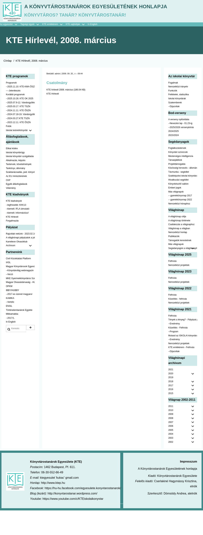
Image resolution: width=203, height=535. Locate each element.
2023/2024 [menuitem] (173, 160)
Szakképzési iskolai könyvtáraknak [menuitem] (182, 200)
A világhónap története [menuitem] (179, 245)
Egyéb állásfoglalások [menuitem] (16, 209)
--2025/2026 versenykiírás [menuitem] (181, 152)
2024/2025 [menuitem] (173, 156)
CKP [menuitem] (8, 205)
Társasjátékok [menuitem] (175, 184)
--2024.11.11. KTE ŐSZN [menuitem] (18, 135)
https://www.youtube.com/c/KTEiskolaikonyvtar (72, 523)
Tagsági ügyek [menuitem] (31, 49)
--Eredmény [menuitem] (174, 348)
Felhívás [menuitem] (172, 286)
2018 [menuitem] (170, 406)
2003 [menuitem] (170, 462)
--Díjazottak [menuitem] (173, 131)
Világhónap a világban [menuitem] (179, 253)
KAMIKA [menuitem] (10, 323)
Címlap (7, 85)
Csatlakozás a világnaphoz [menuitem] (181, 249)
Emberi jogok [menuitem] (174, 212)
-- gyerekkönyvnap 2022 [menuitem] (180, 224)
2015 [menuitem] (170, 418)
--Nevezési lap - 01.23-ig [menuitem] (180, 148)
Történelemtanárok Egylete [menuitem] (19, 334)
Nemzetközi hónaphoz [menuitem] (179, 228)
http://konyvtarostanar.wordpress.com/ (72, 518)
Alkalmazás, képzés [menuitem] (15, 185)
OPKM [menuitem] (9, 311)
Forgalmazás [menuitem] (12, 245)
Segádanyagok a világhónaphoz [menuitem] (182, 273)
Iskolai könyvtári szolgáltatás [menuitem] (20, 181)
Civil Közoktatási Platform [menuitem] (18, 283)
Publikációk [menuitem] (173, 261)
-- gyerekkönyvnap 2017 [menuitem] (180, 220)
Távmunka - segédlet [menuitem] (178, 196)
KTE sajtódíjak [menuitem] (73, 49)
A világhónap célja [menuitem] (177, 241)
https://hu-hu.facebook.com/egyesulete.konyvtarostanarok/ (83, 512)
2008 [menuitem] (170, 443)
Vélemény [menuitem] (11, 213)
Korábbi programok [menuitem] (15, 119)
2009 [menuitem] (170, 439)
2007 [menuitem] (170, 447)
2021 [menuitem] (170, 394)
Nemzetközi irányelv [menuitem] (178, 111)
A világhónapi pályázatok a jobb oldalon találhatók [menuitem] (20, 262)
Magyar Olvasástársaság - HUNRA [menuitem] (20, 307)
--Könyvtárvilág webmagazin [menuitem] (20, 295)
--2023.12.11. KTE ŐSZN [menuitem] (18, 147)
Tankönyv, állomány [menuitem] (15, 193)
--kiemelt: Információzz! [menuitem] (17, 237)
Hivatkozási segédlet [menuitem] (178, 204)
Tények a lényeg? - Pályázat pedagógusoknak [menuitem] (182, 344)
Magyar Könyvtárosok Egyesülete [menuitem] (20, 291)
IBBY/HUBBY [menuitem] (12, 315)
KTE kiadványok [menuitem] (14, 225)
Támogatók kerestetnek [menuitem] (179, 265)
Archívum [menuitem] (20, 270)
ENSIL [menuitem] (9, 331)
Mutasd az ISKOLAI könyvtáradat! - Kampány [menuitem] (182, 360)
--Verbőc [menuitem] (10, 326)
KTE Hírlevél (53, 118)
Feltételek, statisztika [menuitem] (178, 119)
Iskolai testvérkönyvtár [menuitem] (20, 155)
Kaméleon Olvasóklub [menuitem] (16, 266)
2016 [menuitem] (170, 414)
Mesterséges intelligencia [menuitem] (180, 180)
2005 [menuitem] (170, 455)
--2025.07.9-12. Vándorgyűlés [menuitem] (20, 127)
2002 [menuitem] (170, 466)
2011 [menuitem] (170, 431)
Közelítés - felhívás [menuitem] (177, 323)
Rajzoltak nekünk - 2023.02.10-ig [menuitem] (20, 258)
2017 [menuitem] (170, 410)
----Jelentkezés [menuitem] (13, 115)
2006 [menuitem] (170, 451)
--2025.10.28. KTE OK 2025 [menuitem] (19, 123)
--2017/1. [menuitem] (10, 342)
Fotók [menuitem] (8, 151)
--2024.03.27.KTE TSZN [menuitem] (18, 143)
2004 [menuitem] (170, 458)
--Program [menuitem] (173, 356)
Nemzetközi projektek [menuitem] (178, 290)
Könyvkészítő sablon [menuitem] (178, 208)
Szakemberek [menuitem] (175, 127)
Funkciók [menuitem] (172, 115)
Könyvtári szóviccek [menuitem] (178, 177)
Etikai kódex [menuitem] (12, 173)
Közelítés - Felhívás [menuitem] (178, 352)
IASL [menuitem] (8, 287)
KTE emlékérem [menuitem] (54, 49)
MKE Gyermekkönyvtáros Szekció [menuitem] (20, 303)
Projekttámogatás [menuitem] (176, 189)
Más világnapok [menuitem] (176, 216)
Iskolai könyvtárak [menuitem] (177, 123)
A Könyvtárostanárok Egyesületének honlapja (98, 32)
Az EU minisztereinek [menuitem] (16, 201)
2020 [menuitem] (170, 398)
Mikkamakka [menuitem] (12, 338)
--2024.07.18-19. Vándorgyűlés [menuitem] (20, 139)
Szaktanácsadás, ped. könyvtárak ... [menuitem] (20, 197)
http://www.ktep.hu (53, 507)
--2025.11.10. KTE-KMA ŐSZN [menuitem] (20, 111)
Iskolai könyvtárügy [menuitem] (15, 177)
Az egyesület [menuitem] (10, 49)
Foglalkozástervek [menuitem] (177, 173)
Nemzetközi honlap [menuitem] (177, 257)
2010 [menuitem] (170, 435)
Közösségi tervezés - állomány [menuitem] (182, 192)
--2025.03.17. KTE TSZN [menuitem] (18, 131)
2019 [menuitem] (170, 402)
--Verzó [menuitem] (9, 299)
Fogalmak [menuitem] (173, 107)
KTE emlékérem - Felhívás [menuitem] (181, 372)
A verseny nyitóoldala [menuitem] (178, 144)
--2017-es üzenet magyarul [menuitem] (19, 319)
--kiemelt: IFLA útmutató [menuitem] (17, 233)
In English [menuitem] (92, 49)
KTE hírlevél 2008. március (60, 114)
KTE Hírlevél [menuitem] (12, 241)
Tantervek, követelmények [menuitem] (18, 189)
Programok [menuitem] (11, 107)
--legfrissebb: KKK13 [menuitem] (16, 229)
